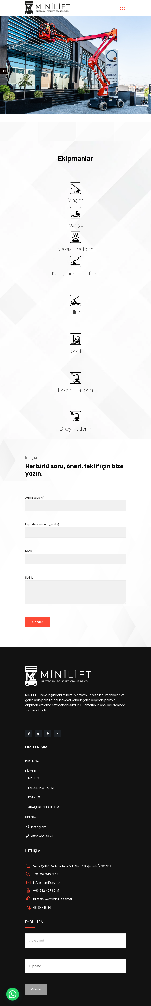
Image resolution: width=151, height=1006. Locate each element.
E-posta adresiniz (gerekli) (75, 528)
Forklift (75, 351)
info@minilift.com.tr (47, 882)
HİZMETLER (32, 771)
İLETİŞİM (30, 817)
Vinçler (75, 200)
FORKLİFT (34, 797)
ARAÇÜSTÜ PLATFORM (43, 807)
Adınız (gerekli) (75, 502)
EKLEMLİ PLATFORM (41, 788)
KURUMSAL (32, 761)
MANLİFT (34, 778)
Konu (75, 555)
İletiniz (75, 593)
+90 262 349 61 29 (45, 874)
